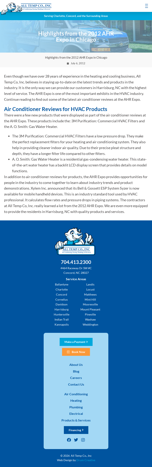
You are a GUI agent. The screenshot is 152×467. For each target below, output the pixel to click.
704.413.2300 (76, 262)
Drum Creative (85, 460)
